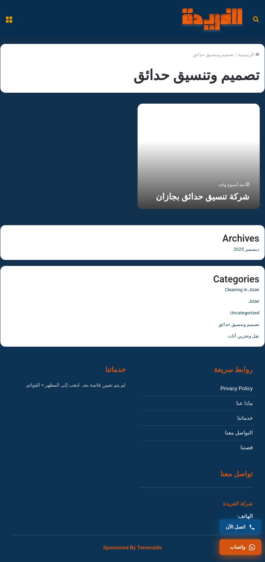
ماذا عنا (244, 403)
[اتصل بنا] (240, 527)
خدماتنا (245, 418)
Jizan (254, 301)
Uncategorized (244, 312)
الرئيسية (248, 54)
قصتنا (246, 447)
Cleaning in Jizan (242, 289)
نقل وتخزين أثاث (243, 336)
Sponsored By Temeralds (132, 547)
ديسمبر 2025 (246, 249)
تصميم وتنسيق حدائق (238, 324)
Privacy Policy (236, 388)
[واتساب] (240, 547)
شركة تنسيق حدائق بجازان (202, 197)
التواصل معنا (239, 433)
